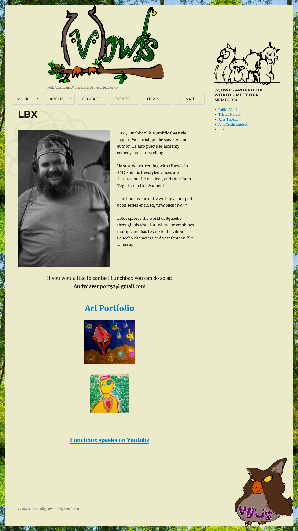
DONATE (187, 99)
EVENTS (122, 99)
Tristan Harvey (229, 115)
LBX (221, 129)
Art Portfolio (109, 308)
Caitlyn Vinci (227, 110)
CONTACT (91, 99)
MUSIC (23, 99)
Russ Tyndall (228, 120)
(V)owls (24, 509)
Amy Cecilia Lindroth (234, 124)
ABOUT (56, 99)
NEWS (153, 99)
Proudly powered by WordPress (57, 509)
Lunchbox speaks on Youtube (109, 440)
